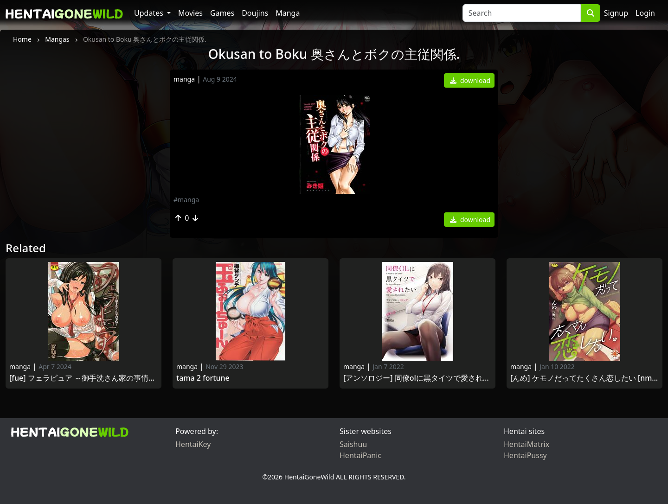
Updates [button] (149, 13)
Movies (190, 13)
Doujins (255, 13)
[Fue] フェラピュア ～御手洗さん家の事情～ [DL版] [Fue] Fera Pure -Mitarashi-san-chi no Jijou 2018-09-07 (83, 378)
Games (222, 13)
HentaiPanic (360, 455)
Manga (288, 13)
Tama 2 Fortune (203, 378)
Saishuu (353, 444)
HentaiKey (193, 444)
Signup (616, 13)
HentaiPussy (525, 455)
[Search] (521, 13)
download (470, 80)
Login (645, 13)
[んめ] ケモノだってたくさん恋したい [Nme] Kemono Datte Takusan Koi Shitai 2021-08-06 (584, 378)
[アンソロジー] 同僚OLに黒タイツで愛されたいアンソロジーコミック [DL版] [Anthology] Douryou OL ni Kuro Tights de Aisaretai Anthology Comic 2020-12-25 (417, 378)
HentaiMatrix (526, 444)
